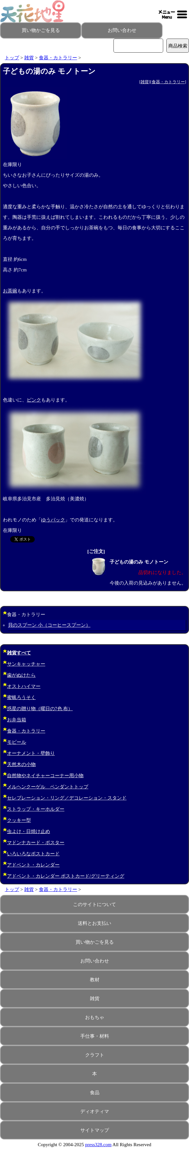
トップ (12, 57)
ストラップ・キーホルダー (35, 809)
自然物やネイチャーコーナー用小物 (45, 775)
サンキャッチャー (26, 664)
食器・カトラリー (58, 57)
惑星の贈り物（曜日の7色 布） (40, 708)
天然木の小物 (21, 764)
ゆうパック (53, 519)
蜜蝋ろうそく (21, 697)
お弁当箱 (16, 719)
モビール (16, 742)
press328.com (98, 1144)
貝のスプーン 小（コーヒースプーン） (49, 625)
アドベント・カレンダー (33, 864)
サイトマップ (94, 1130)
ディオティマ (94, 1111)
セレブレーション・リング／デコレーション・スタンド (67, 797)
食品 (94, 1092)
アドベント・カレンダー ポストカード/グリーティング (65, 876)
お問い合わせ (122, 30)
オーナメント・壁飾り (31, 753)
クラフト (94, 1055)
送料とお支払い (94, 923)
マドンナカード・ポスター (35, 842)
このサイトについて (94, 904)
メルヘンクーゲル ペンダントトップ (47, 786)
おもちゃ (94, 1017)
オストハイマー (23, 686)
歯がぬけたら (21, 675)
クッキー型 (19, 820)
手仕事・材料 (94, 1036)
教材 (94, 979)
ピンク (34, 399)
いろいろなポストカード (33, 853)
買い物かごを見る (41, 30)
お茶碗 (10, 290)
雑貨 (29, 57)
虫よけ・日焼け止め (28, 831)
